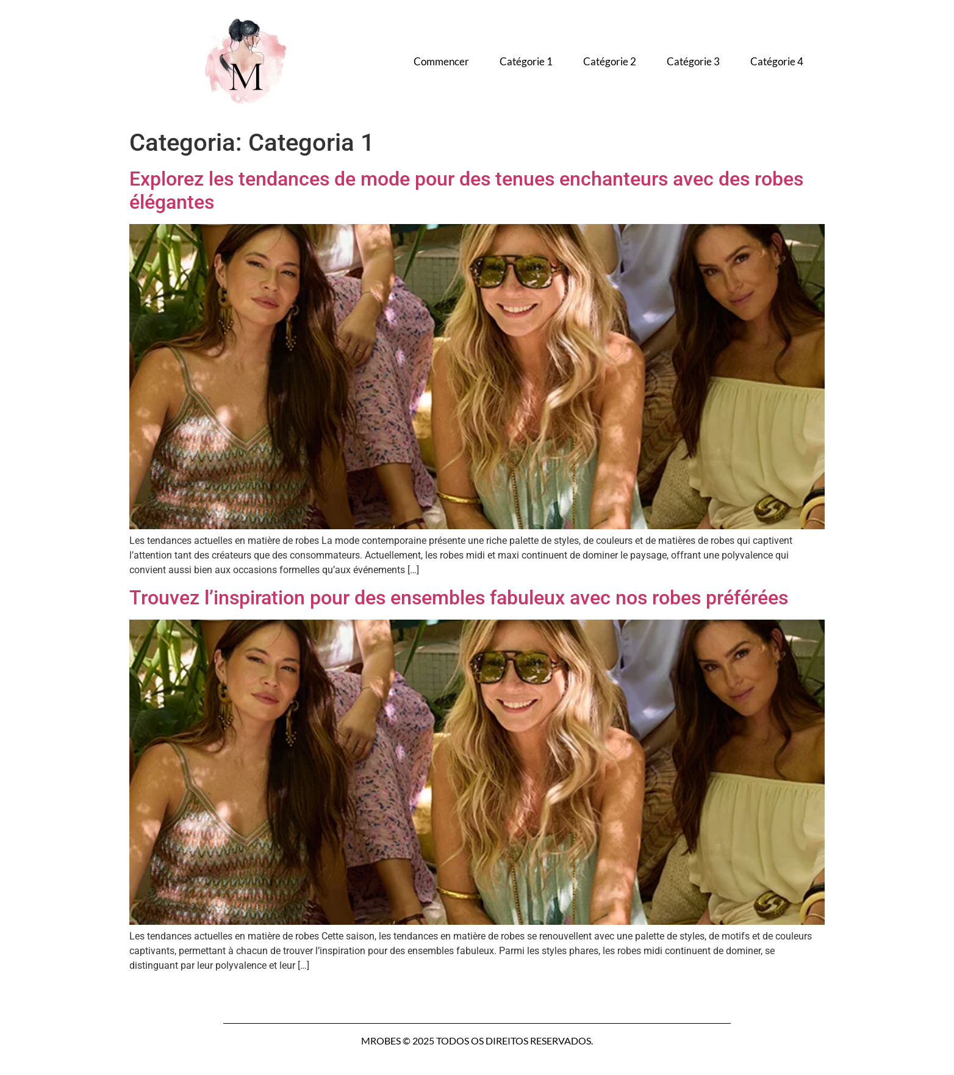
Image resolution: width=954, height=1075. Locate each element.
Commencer (441, 61)
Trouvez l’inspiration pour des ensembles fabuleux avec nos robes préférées (458, 597)
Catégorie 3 (693, 61)
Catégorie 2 (609, 61)
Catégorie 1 (526, 61)
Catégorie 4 (776, 61)
